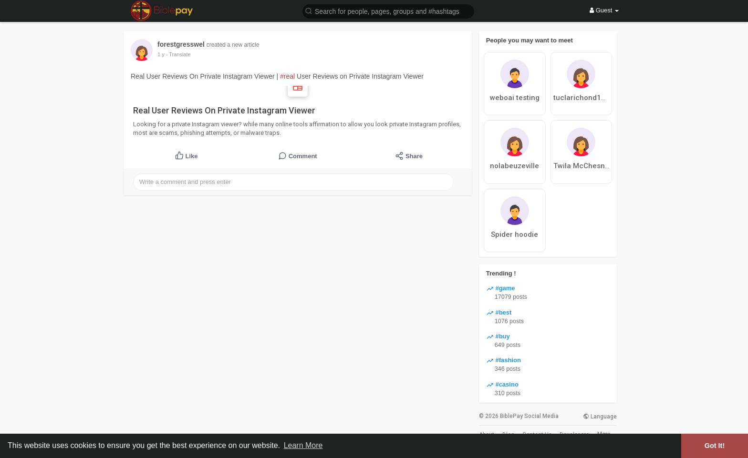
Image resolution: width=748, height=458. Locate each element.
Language (600, 416)
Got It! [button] (715, 445)
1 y (161, 54)
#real (287, 76)
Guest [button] (604, 10)
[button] (388, 11)
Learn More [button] (303, 445)
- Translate (178, 54)
